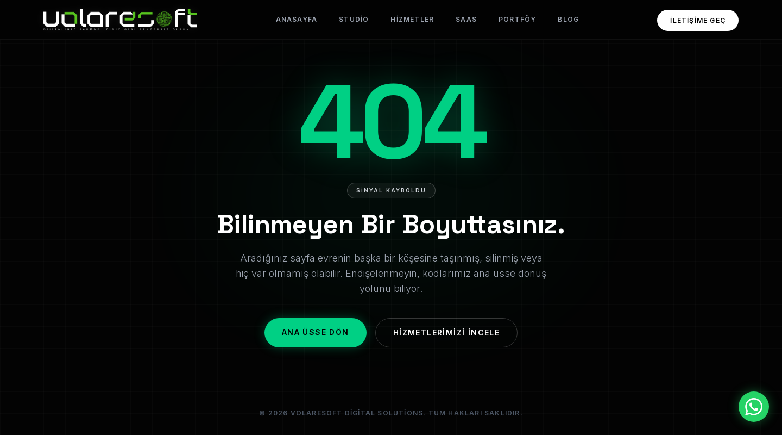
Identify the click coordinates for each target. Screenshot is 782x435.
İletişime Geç (698, 20)
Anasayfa (297, 19)
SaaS (466, 19)
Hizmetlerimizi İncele (446, 332)
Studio (354, 19)
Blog (568, 19)
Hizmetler (412, 19)
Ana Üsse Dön (315, 332)
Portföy (517, 19)
